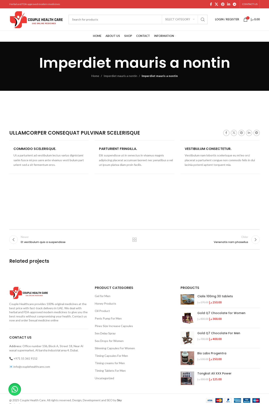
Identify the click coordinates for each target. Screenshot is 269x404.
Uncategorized (104, 378)
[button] (14, 389)
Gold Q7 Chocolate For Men (218, 333)
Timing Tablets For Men (110, 370)
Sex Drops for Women (109, 341)
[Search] (138, 19)
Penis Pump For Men (108, 318)
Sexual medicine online (43, 320)
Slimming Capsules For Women (115, 348)
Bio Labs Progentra (211, 353)
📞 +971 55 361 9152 (23, 358)
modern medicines (55, 312)
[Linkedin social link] (228, 4)
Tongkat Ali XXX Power (214, 373)
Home (95, 76)
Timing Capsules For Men (111, 355)
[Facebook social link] (210, 4)
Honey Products (105, 303)
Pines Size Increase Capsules (114, 326)
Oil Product (102, 311)
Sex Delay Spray (105, 333)
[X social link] (217, 4)
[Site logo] (36, 19)
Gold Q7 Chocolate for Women (221, 313)
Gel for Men (102, 296)
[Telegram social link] (235, 4)
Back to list (135, 239)
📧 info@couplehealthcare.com (29, 366)
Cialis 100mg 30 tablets (215, 296)
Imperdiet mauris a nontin (120, 76)
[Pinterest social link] (223, 4)
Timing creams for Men (110, 363)
